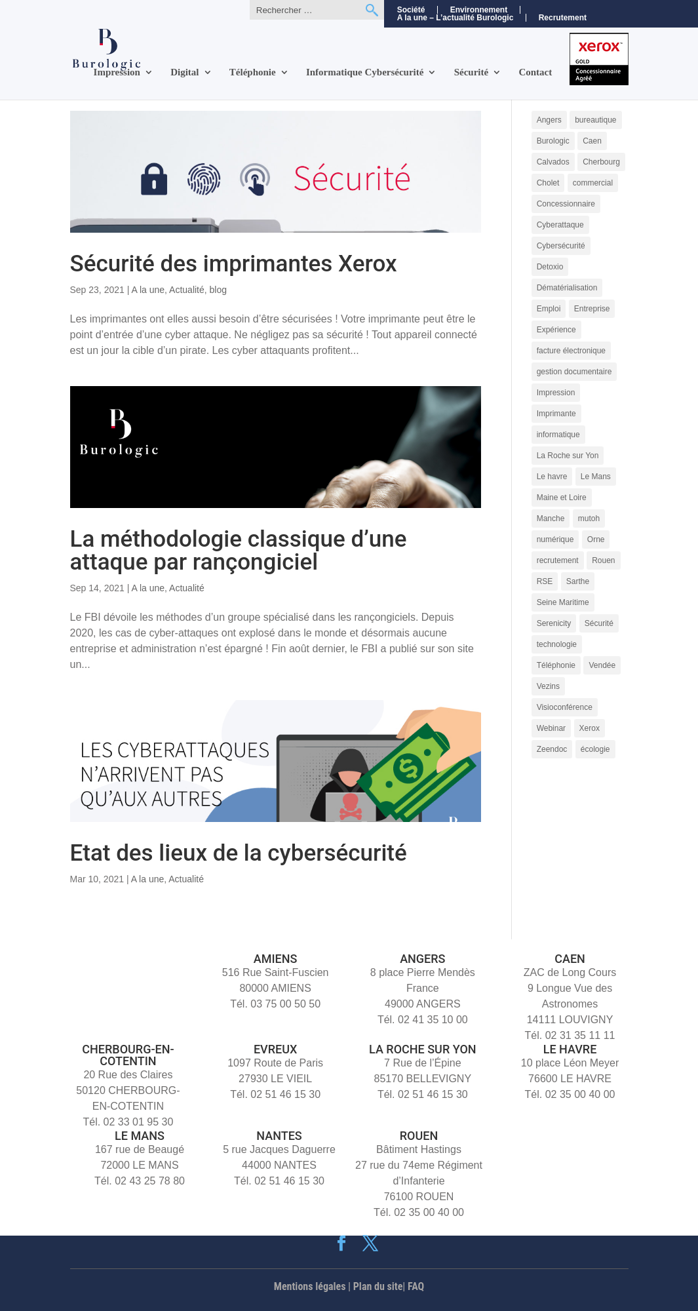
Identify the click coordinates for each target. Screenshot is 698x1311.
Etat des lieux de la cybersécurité (238, 853)
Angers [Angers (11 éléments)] (549, 120)
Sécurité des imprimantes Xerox (233, 263)
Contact (535, 72)
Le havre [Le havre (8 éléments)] (552, 476)
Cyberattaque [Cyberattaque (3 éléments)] (560, 224)
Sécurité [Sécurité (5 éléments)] (599, 623)
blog (218, 289)
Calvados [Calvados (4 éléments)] (553, 161)
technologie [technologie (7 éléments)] (557, 644)
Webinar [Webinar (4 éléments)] (551, 728)
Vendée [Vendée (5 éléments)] (602, 665)
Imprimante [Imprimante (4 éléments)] (556, 413)
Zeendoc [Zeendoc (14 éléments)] (552, 749)
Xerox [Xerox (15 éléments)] (589, 728)
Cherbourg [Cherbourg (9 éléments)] (601, 161)
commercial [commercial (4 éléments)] (593, 182)
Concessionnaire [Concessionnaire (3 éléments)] (566, 203)
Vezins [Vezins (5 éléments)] (548, 686)
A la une (148, 289)
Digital (184, 72)
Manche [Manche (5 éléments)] (551, 518)
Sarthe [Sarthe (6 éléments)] (577, 581)
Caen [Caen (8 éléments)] (592, 141)
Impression (117, 72)
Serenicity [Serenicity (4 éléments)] (554, 623)
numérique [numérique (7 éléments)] (555, 539)
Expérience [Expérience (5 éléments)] (556, 329)
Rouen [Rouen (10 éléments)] (603, 560)
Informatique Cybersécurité (365, 72)
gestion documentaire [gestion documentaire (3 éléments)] (574, 371)
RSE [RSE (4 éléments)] (545, 581)
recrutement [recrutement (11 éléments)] (558, 560)
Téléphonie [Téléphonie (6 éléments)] (556, 665)
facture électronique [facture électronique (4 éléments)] (571, 350)
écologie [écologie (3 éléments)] (595, 749)
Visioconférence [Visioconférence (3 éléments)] (564, 707)
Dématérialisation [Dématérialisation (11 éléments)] (567, 287)
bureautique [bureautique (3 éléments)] (595, 120)
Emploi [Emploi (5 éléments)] (549, 308)
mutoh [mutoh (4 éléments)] (589, 518)
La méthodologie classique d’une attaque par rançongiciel (238, 551)
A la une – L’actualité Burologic (455, 18)
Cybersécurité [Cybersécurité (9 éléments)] (561, 245)
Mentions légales (310, 1286)
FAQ (416, 1286)
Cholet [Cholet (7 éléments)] (548, 182)
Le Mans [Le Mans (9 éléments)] (596, 476)
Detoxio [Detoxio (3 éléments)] (550, 266)
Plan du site (378, 1286)
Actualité (186, 289)
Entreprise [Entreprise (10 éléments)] (592, 308)
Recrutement (563, 18)
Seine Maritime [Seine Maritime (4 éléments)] (563, 602)
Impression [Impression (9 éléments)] (556, 392)
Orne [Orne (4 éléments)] (596, 539)
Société (411, 10)
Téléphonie (252, 72)
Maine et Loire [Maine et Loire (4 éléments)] (562, 497)
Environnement (478, 10)
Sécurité (471, 72)
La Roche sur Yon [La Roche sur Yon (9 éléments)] (568, 455)
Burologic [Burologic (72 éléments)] (553, 141)
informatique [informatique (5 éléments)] (558, 434)
